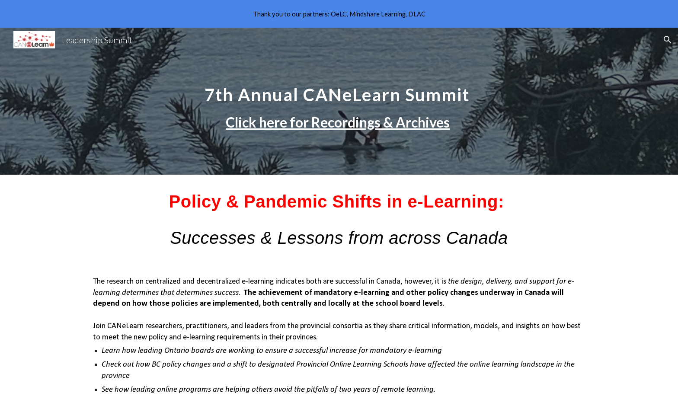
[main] (339, 101)
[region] (339, 14)
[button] (667, 39)
